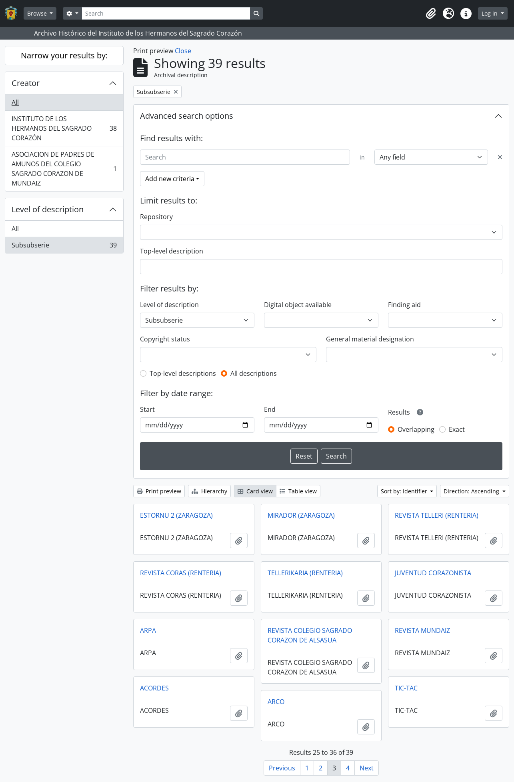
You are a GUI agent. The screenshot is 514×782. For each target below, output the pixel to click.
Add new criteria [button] (169, 178)
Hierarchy (209, 491)
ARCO (276, 701)
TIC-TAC (406, 688)
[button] (431, 13)
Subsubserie (64, 246)
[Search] (166, 13)
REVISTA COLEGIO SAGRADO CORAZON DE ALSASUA (310, 635)
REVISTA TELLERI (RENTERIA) (436, 515)
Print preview (159, 491)
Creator (26, 83)
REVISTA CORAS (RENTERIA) (180, 573)
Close (183, 50)
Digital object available (298, 304)
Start (147, 409)
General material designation (370, 339)
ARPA (148, 630)
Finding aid (404, 304)
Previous (282, 768)
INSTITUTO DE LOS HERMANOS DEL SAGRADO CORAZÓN (64, 128)
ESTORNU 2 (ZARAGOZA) (176, 515)
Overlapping (416, 429)
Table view (298, 491)
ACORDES (154, 688)
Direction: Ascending (472, 491)
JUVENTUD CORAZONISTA (433, 573)
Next (367, 768)
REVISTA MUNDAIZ (422, 630)
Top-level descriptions (183, 373)
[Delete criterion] (500, 157)
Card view (255, 491)
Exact (457, 429)
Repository (156, 216)
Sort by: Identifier (405, 491)
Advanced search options (186, 115)
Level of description (48, 209)
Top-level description (171, 251)
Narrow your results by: (64, 55)
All (15, 102)
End (270, 409)
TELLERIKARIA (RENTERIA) (305, 573)
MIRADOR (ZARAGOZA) (301, 515)
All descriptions (253, 373)
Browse (37, 13)
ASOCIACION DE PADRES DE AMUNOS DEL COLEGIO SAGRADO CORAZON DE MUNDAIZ (64, 169)
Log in (490, 13)
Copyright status (165, 339)
